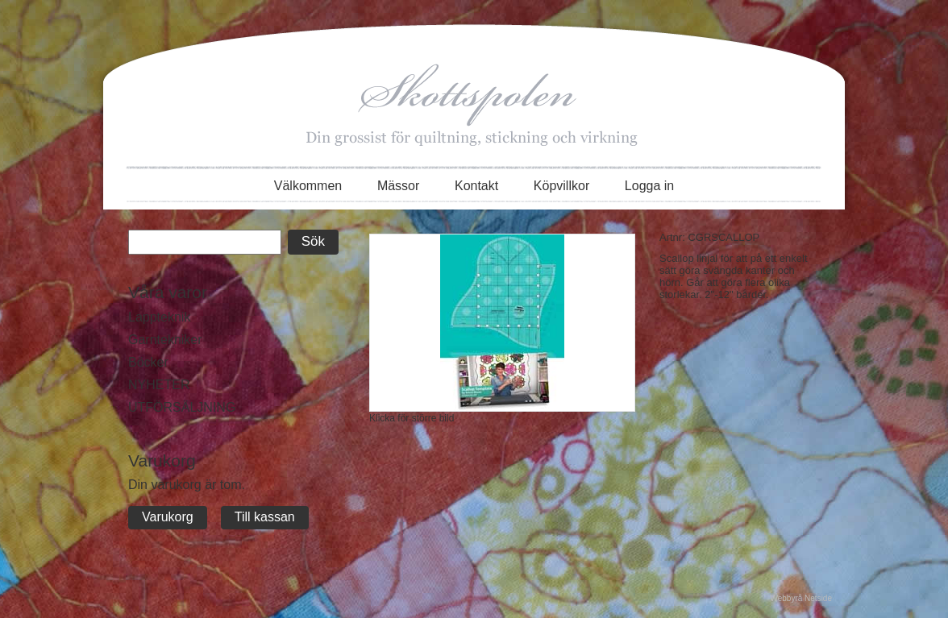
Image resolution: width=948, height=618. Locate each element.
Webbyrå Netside (801, 598)
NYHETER (158, 385)
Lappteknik (159, 317)
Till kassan (265, 517)
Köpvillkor (561, 186)
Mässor (398, 186)
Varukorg (167, 517)
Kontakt (476, 186)
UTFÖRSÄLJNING (181, 407)
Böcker (148, 362)
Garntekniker (165, 339)
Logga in (649, 186)
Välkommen (308, 186)
